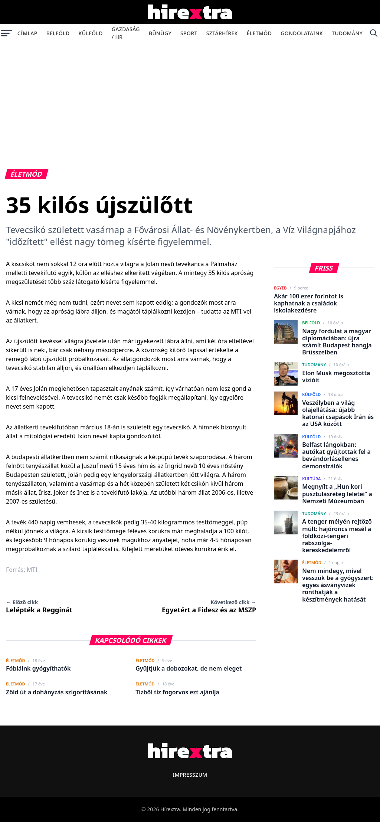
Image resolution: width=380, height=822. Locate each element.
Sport (188, 33)
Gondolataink (302, 33)
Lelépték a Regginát (39, 606)
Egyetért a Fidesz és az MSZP (209, 606)
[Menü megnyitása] (6, 33)
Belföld (58, 33)
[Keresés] (373, 33)
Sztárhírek (222, 33)
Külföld (91, 33)
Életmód (259, 33)
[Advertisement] (190, 98)
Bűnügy (160, 33)
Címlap (27, 33)
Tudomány (347, 33)
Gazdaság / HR (126, 33)
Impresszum (190, 774)
